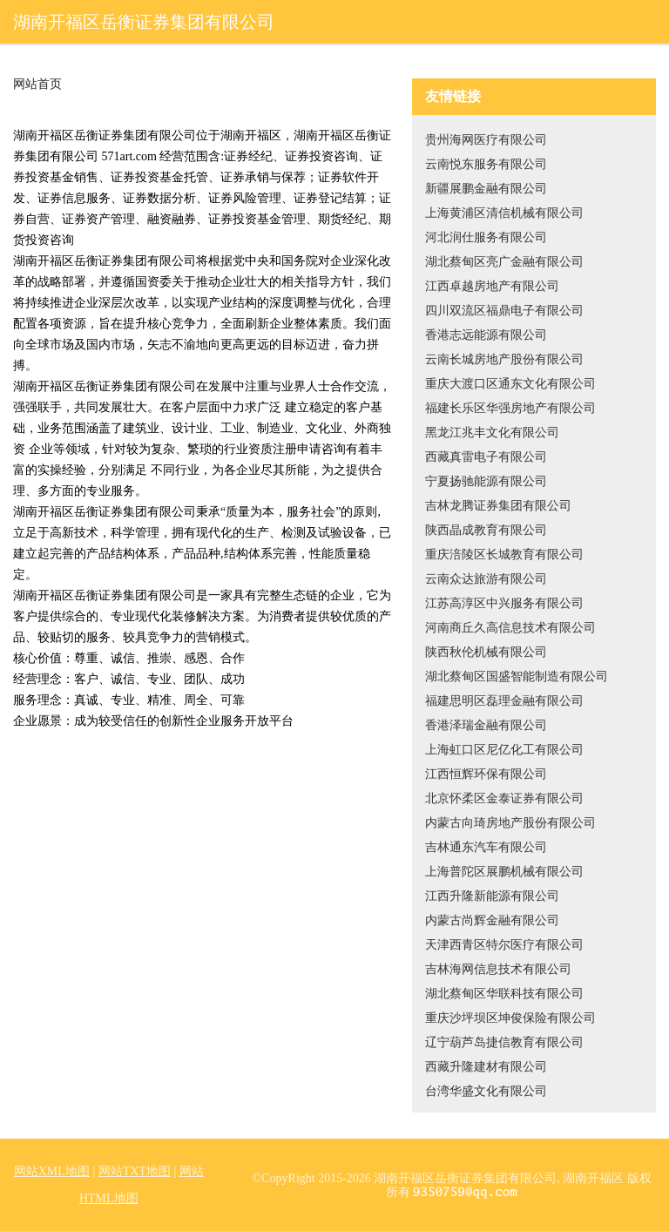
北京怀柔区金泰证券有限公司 (504, 798)
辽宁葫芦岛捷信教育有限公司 (504, 1042)
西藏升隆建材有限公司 (486, 1066)
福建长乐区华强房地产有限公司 (510, 408)
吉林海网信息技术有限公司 (498, 969)
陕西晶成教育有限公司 (486, 530)
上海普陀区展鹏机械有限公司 (504, 871)
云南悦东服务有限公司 (486, 164)
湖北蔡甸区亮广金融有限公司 (504, 261)
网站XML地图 (52, 1171)
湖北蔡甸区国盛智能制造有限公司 (516, 676)
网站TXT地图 (134, 1171)
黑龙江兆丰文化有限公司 (492, 432)
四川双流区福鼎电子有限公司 (504, 310)
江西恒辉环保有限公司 (486, 774)
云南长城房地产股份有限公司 (504, 359)
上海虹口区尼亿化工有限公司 (504, 749)
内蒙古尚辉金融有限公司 (492, 920)
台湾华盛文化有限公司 (486, 1091)
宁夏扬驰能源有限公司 (486, 481)
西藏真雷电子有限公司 (486, 456)
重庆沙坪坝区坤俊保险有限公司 (510, 1018)
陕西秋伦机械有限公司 (486, 652)
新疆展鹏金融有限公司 (486, 188)
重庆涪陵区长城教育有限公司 (504, 554)
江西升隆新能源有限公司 (492, 896)
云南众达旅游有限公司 (486, 578)
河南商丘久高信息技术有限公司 (510, 627)
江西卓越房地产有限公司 (492, 286)
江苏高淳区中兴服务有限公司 (504, 603)
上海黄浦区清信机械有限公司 (504, 213)
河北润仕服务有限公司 (486, 237)
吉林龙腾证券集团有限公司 (498, 505)
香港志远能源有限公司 (486, 335)
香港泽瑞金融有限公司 (486, 725)
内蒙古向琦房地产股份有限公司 (510, 822)
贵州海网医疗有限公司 (486, 139)
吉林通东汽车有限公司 (486, 847)
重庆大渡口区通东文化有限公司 (510, 383)
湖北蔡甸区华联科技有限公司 (504, 993)
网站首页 (37, 84)
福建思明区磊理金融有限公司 (504, 700)
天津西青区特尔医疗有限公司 (504, 944)
